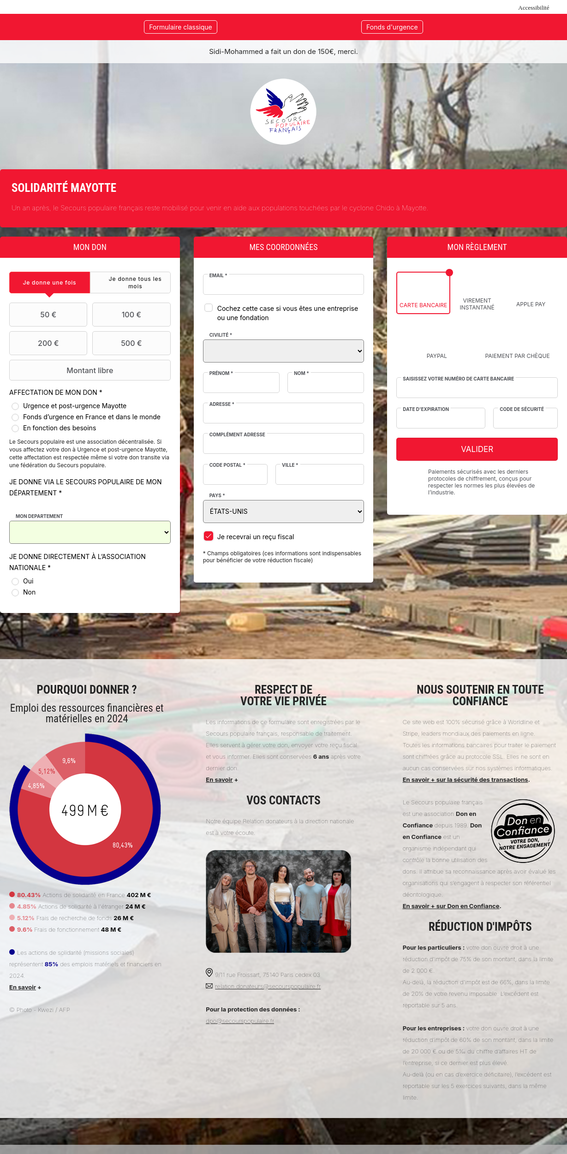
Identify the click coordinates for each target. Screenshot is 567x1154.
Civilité (221, 335)
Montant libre (62, 370)
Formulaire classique (180, 27)
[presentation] (50, 282)
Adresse (221, 404)
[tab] (49, 282)
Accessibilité (533, 7)
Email (218, 275)
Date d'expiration (426, 409)
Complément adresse (237, 434)
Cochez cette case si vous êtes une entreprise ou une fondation (287, 312)
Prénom (221, 373)
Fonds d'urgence (392, 27)
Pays (217, 495)
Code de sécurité (522, 409)
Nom (301, 373)
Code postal (227, 465)
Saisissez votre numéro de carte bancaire (458, 378)
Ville (290, 465)
